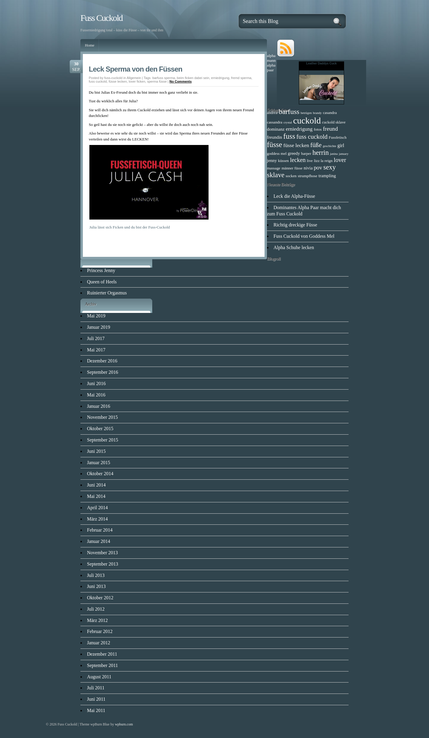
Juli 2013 (96, 575)
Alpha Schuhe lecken (293, 247)
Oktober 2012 (100, 597)
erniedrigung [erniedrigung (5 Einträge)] (299, 129)
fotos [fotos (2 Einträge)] (318, 129)
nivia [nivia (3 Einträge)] (308, 168)
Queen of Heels (102, 281)
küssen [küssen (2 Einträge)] (283, 160)
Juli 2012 (96, 609)
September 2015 (102, 439)
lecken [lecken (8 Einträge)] (297, 160)
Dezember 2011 (102, 654)
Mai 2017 (96, 349)
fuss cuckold (98, 81)
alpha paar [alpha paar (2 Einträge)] (271, 67)
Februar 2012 (100, 631)
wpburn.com (124, 724)
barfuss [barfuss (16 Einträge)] (289, 111)
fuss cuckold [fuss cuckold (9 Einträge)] (311, 136)
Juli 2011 (96, 687)
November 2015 (102, 417)
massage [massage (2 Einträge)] (273, 168)
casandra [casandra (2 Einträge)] (330, 112)
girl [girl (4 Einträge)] (341, 145)
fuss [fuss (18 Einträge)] (289, 136)
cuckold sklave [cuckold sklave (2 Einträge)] (334, 122)
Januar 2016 (98, 406)
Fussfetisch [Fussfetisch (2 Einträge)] (337, 137)
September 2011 (102, 665)
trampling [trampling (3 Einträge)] (327, 175)
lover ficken (137, 81)
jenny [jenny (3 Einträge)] (272, 160)
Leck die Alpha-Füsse (294, 196)
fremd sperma (241, 78)
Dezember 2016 (102, 360)
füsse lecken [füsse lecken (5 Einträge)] (296, 145)
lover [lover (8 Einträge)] (340, 160)
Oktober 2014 (100, 473)
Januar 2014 (98, 541)
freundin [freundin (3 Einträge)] (274, 137)
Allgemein (134, 78)
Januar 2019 (98, 327)
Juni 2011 (96, 699)
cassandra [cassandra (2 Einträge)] (274, 122)
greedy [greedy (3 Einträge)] (294, 153)
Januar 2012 (98, 642)
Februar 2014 (100, 529)
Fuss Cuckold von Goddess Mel (303, 236)
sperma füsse (157, 81)
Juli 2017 (96, 338)
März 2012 (97, 620)
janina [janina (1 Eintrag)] (334, 153)
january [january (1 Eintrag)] (344, 153)
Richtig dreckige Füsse (295, 224)
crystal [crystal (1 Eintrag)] (288, 122)
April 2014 (97, 507)
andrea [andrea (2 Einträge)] (272, 112)
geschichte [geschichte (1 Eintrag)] (329, 146)
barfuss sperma (164, 78)
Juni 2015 (96, 451)
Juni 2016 (96, 383)
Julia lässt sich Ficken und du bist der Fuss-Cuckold (129, 227)
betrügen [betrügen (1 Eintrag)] (306, 113)
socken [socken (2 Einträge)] (291, 176)
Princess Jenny (101, 270)
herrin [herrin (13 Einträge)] (321, 152)
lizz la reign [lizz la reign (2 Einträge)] (323, 160)
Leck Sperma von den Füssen (135, 69)
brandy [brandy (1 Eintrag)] (317, 113)
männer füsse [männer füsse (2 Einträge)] (292, 168)
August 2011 (99, 676)
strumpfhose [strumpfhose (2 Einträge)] (307, 176)
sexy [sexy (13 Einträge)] (329, 167)
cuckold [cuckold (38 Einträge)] (307, 120)
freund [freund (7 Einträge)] (330, 129)
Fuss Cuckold (101, 18)
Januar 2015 (98, 462)
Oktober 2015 (100, 428)
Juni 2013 (96, 586)
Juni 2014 (96, 484)
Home (89, 45)
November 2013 (102, 552)
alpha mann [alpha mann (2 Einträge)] (271, 58)
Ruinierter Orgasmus (107, 292)
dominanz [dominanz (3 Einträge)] (276, 129)
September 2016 (102, 372)
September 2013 (102, 563)
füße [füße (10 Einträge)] (316, 145)
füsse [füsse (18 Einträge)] (274, 145)
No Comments (181, 81)
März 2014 (97, 518)
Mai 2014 (96, 496)
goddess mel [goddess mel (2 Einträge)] (277, 153)
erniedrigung (220, 78)
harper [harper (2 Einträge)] (306, 153)
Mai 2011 (96, 710)
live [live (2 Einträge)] (310, 160)
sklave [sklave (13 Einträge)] (276, 175)
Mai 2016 (96, 394)
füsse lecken (118, 81)
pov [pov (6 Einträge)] (318, 167)
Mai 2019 (96, 315)
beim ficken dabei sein (193, 78)
